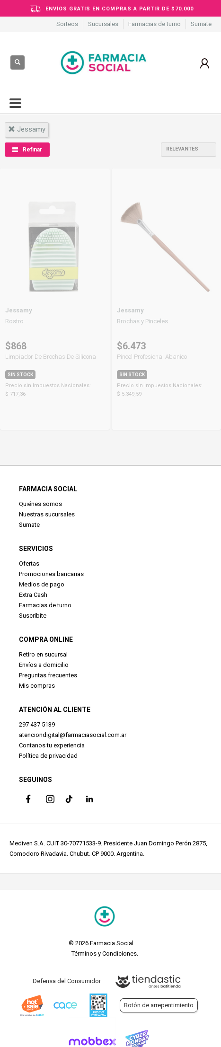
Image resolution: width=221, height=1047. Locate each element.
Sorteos (67, 23)
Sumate (201, 23)
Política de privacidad (48, 755)
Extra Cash (33, 594)
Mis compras (37, 685)
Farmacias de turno (154, 23)
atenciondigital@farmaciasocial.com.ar (72, 734)
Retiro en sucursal (43, 654)
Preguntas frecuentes (48, 675)
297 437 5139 (37, 724)
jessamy (26, 129)
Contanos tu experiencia (52, 745)
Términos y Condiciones (104, 953)
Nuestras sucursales (47, 514)
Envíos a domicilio (44, 664)
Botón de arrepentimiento (159, 1005)
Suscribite (32, 615)
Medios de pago (41, 584)
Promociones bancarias (51, 573)
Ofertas (29, 563)
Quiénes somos (40, 503)
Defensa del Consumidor (67, 981)
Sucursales (103, 23)
